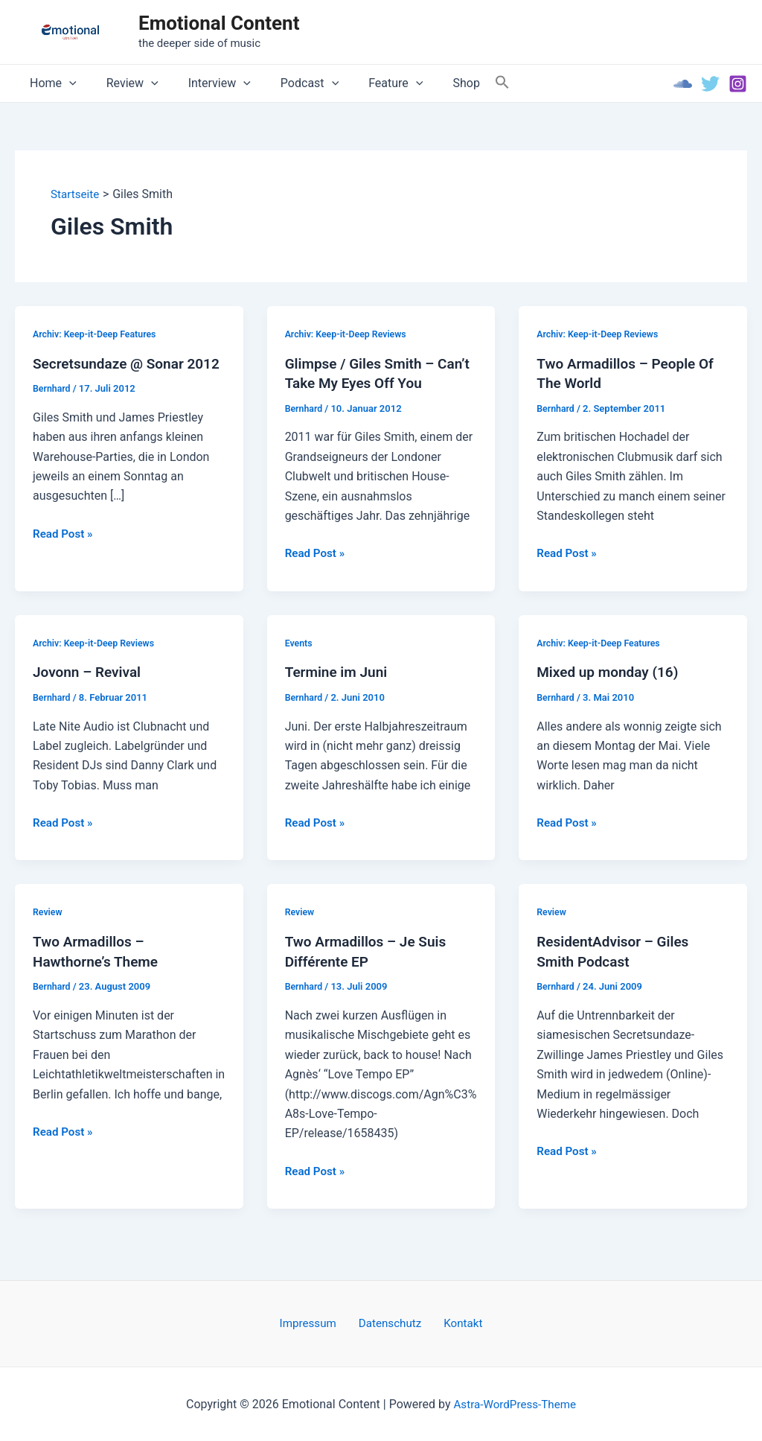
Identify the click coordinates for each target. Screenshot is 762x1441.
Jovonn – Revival (90, 672)
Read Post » (64, 552)
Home (50, 83)
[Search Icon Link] (466, 83)
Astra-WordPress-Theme (515, 1403)
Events (299, 642)
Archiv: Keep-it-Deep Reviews (349, 334)
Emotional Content (218, 23)
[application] (66, 83)
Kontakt (455, 1322)
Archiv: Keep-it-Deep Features (97, 334)
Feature (369, 83)
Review (123, 83)
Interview (204, 83)
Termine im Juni (339, 672)
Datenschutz (390, 1322)
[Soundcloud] (682, 83)
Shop (433, 83)
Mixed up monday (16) (611, 672)
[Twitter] (710, 83)
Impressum (316, 1322)
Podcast (289, 83)
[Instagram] (738, 83)
